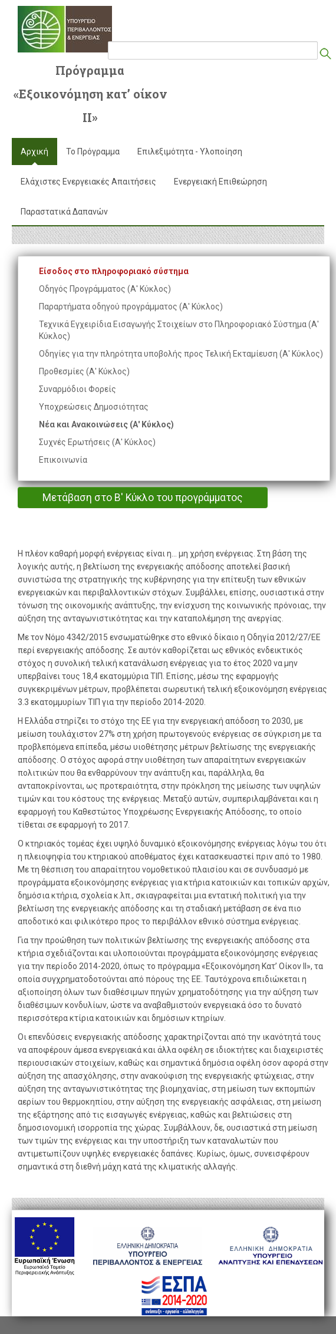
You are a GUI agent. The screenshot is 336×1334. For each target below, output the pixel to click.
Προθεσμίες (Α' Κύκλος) (84, 371)
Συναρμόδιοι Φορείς (77, 389)
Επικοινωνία (63, 460)
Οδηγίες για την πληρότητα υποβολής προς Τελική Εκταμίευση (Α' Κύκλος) (181, 353)
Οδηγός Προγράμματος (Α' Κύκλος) (105, 289)
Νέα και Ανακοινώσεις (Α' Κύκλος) (106, 424)
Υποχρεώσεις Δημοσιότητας (94, 406)
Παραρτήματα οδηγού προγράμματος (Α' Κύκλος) (131, 306)
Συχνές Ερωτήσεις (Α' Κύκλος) (97, 442)
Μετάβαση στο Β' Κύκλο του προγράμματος (142, 497)
